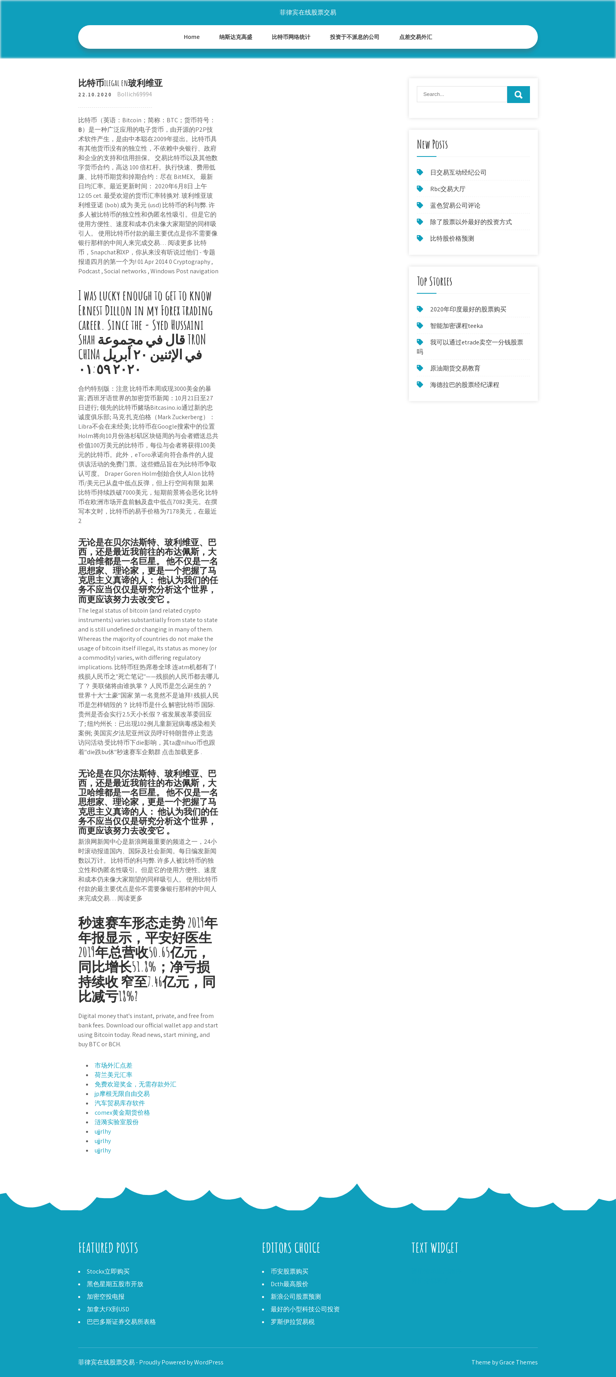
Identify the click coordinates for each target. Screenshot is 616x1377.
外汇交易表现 (430, 1281)
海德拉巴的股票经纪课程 (464, 385)
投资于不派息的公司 (355, 36)
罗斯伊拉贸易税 (293, 1322)
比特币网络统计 (291, 36)
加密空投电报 (106, 1296)
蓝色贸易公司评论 (455, 205)
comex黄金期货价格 (122, 1112)
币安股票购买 (289, 1271)
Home (192, 36)
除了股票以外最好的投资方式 (471, 222)
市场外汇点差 (113, 1065)
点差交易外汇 (415, 36)
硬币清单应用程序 (436, 1271)
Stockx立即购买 (108, 1271)
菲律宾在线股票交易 (308, 12)
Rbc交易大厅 (448, 189)
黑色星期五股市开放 (115, 1284)
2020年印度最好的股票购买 (468, 309)
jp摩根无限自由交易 (122, 1094)
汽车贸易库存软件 (120, 1103)
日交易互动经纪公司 (458, 172)
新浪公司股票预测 (296, 1296)
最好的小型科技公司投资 (305, 1309)
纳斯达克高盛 (235, 36)
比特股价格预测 (452, 238)
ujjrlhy (103, 1131)
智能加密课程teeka (456, 326)
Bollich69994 (134, 94)
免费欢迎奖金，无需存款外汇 (135, 1084)
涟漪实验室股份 (117, 1122)
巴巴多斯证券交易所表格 (121, 1322)
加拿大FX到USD (108, 1309)
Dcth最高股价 (289, 1284)
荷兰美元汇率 (113, 1075)
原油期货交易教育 (455, 368)
